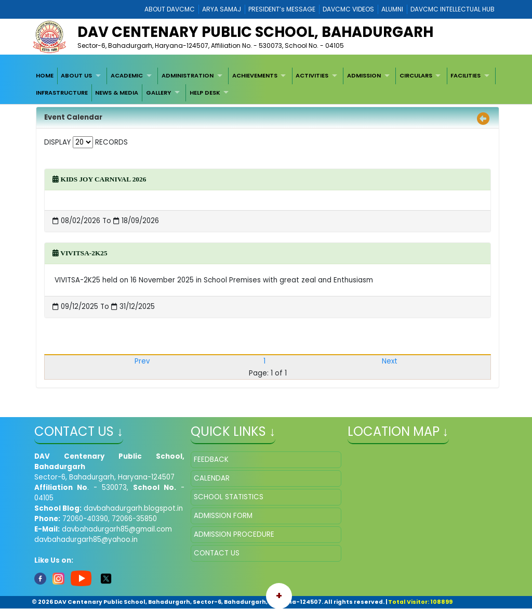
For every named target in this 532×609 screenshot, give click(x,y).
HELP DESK (205, 92)
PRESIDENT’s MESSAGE (281, 9)
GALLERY (158, 92)
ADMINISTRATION (188, 75)
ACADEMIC (127, 75)
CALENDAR (212, 478)
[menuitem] (44, 76)
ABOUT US (76, 75)
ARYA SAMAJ (221, 9)
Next (389, 361)
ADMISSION (364, 75)
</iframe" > (423, 503)
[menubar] (266, 84)
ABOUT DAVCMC (169, 9)
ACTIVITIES (312, 75)
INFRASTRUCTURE (62, 92)
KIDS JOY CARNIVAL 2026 (99, 179)
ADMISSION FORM (223, 516)
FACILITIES (465, 75)
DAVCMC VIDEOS (348, 9)
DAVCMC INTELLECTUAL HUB (452, 9)
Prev (142, 361)
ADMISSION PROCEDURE (234, 534)
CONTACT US (217, 553)
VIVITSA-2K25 (79, 253)
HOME (45, 75)
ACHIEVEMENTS (254, 75)
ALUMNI (392, 9)
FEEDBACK (211, 459)
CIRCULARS (416, 75)
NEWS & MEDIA (116, 92)
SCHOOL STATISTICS (228, 497)
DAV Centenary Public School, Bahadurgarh (255, 32)
